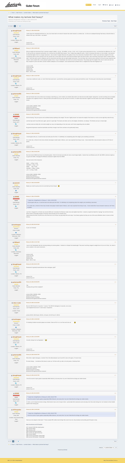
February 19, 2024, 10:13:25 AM (32, 302)
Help (104, 460)
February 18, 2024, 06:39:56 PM (32, 281)
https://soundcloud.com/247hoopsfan (34, 424)
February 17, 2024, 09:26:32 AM (32, 30)
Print (115, 26)
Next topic (114, 21)
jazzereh (17, 183)
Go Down (10, 26)
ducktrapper (17, 224)
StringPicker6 (17, 30)
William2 (17, 48)
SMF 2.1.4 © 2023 (11, 460)
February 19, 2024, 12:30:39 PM (32, 336)
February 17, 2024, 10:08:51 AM (32, 48)
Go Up (9, 441)
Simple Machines (18, 460)
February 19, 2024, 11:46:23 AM (32, 319)
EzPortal (65, 449)
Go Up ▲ (115, 460)
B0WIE (17, 114)
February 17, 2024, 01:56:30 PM (32, 133)
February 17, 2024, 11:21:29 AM (32, 93)
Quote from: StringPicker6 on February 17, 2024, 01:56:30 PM (42, 200)
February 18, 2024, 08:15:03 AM (32, 224)
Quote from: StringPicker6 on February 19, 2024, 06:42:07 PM (42, 397)
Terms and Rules (109, 460)
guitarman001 (17, 93)
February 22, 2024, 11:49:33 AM (32, 409)
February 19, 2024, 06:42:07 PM (32, 375)
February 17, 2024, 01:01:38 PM (32, 114)
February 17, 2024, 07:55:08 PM (32, 196)
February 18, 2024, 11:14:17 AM (32, 241)
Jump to (101, 447)
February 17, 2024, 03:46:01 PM (32, 151)
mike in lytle (17, 303)
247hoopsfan (17, 409)
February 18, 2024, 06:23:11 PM (32, 264)
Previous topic (106, 21)
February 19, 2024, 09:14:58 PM (32, 393)
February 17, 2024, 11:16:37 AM (32, 75)
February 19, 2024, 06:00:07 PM (32, 354)
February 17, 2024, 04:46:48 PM (32, 182)
